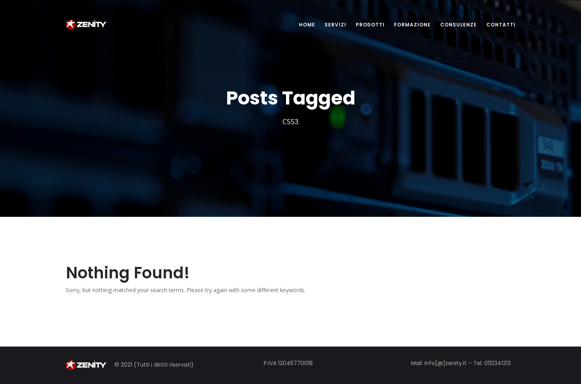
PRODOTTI (370, 24)
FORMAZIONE (412, 24)
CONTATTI (501, 24)
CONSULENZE (458, 24)
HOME (307, 24)
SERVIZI (335, 24)
